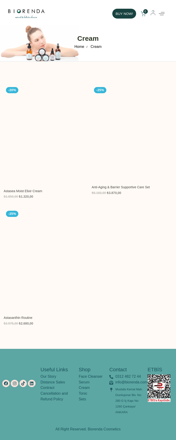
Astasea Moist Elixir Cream (23, 191)
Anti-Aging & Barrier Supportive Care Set (121, 187)
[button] (161, 13)
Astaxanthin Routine (18, 318)
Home (79, 47)
